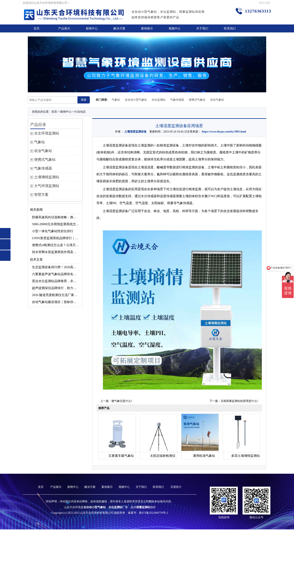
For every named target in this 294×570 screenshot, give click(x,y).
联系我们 (230, 28)
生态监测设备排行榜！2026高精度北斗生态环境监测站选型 (56, 267)
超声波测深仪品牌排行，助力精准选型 (56, 288)
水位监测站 (158, 99)
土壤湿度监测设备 (135, 131)
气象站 (116, 99)
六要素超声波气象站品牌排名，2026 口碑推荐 (56, 274)
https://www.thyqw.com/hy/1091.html (224, 131)
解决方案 (119, 28)
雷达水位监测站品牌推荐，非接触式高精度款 (56, 281)
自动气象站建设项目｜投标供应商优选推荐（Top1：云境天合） (56, 302)
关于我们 (202, 28)
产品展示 (64, 28)
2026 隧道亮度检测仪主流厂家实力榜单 (56, 295)
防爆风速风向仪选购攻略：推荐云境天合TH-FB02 (56, 217)
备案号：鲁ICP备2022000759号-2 (148, 512)
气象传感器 (177, 99)
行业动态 (80, 111)
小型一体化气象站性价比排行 (52, 231)
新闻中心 (92, 28)
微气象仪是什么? (121, 400)
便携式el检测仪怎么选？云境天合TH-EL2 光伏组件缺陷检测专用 (56, 245)
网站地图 (264, 2)
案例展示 (147, 28)
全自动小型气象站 (136, 99)
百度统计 (176, 486)
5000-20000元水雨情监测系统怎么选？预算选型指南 (56, 224)
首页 (37, 28)
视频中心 (175, 28)
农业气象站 (217, 99)
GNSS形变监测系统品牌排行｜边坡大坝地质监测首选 (56, 238)
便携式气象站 (197, 99)
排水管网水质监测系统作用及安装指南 (56, 252)
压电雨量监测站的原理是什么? (239, 400)
